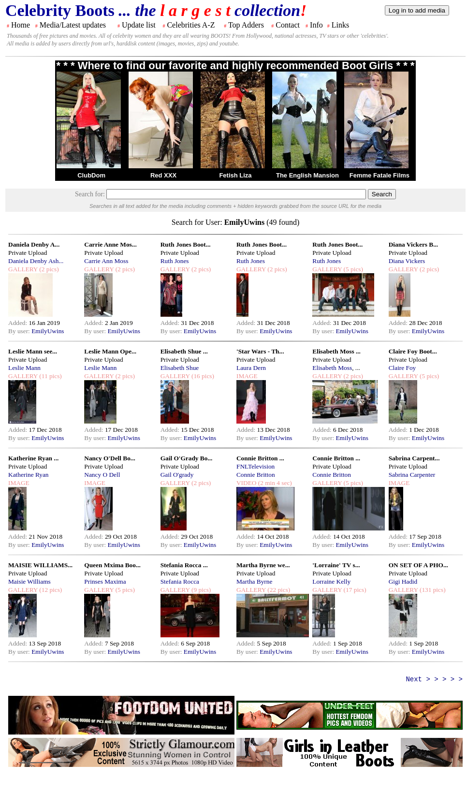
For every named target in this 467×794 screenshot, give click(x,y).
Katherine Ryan (28, 474)
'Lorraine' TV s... (336, 565)
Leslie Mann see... (32, 351)
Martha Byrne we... (263, 565)
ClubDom (91, 175)
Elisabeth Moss (332, 367)
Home (20, 25)
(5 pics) (352, 269)
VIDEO (246, 482)
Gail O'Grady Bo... (187, 458)
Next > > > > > (434, 679)
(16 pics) (202, 376)
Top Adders (246, 25)
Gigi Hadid (403, 581)
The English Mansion (307, 175)
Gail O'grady (177, 474)
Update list (139, 25)
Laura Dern (251, 367)
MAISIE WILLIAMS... (40, 565)
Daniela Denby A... (33, 244)
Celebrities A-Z (191, 25)
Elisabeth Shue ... (184, 351)
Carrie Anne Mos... (110, 244)
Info (316, 25)
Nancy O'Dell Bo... (109, 458)
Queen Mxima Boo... (112, 565)
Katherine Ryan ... (33, 458)
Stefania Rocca (180, 581)
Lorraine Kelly (331, 581)
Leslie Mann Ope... (110, 351)
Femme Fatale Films (379, 175)
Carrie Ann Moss (106, 261)
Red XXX (163, 175)
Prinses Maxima (105, 581)
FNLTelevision (255, 466)
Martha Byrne (254, 581)
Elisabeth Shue (180, 367)
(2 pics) (48, 269)
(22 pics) (278, 589)
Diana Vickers (407, 261)
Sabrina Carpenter (412, 474)
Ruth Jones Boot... (186, 244)
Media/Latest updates (73, 25)
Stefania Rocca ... (184, 565)
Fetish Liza (235, 175)
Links (340, 25)
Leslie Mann (24, 367)
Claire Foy (402, 367)
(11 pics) (50, 376)
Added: (18, 322)
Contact (288, 25)
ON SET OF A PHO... (418, 565)
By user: (19, 331)
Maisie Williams (29, 581)
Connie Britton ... (260, 458)
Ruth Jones (175, 261)
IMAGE (247, 376)
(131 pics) (432, 589)
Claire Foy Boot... (413, 351)
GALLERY (23, 269)
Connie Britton (255, 474)
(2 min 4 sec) (274, 482)
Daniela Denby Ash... (35, 261)
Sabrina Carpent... (414, 458)
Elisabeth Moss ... (336, 351)
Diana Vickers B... (413, 244)
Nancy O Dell (102, 474)
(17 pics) (354, 589)
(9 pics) (200, 589)
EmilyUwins (47, 331)
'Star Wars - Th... (260, 351)
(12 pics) (50, 589)
